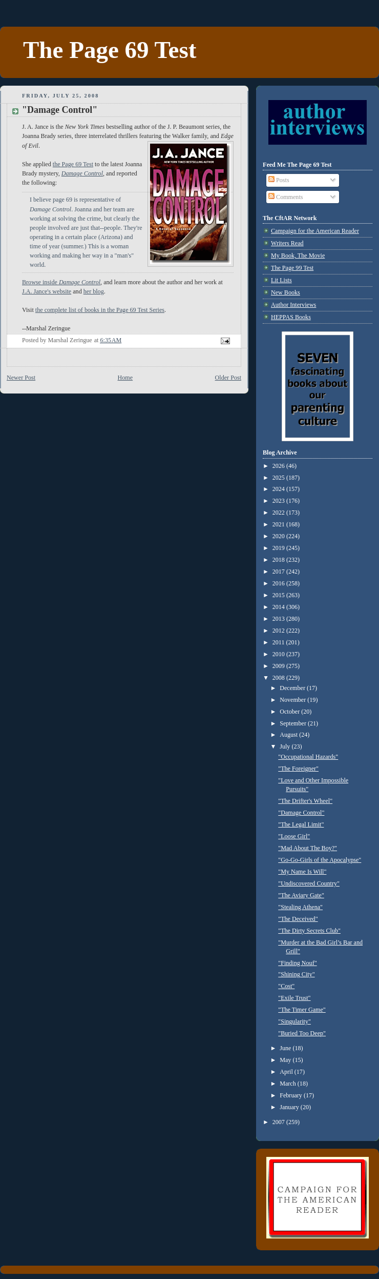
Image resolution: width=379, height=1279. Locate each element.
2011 (279, 642)
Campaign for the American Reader (315, 230)
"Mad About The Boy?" (307, 848)
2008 (279, 677)
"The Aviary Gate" (301, 895)
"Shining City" (296, 974)
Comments (285, 197)
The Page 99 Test (292, 267)
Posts (278, 180)
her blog (93, 291)
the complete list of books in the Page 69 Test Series (99, 309)
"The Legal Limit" (301, 824)
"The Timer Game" (302, 1009)
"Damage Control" (301, 812)
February (292, 1095)
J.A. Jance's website (46, 291)
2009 (279, 666)
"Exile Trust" (294, 997)
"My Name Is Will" (302, 871)
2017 (279, 571)
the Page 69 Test (73, 164)
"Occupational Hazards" (308, 756)
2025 (279, 477)
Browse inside (61, 282)
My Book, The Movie (298, 255)
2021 (279, 524)
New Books (285, 292)
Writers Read (287, 243)
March (289, 1083)
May (286, 1060)
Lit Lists (281, 280)
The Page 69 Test (109, 49)
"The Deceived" (298, 918)
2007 (279, 1122)
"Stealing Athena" (300, 907)
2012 (279, 630)
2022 (279, 512)
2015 (279, 595)
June (286, 1048)
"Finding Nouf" (297, 963)
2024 (279, 489)
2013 (279, 618)
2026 (279, 465)
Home (125, 377)
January (290, 1107)
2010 (279, 654)
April (287, 1071)
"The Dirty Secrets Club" (309, 930)
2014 (279, 607)
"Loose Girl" (294, 836)
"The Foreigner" (298, 768)
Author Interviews (293, 304)
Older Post (228, 377)
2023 (279, 500)
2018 (279, 559)
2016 (279, 583)
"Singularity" (294, 1021)
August (289, 734)
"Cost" (286, 986)
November (293, 699)
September (294, 723)
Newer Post (21, 377)
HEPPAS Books (291, 317)
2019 (279, 548)
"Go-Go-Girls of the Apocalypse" (319, 859)
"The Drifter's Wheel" (305, 800)
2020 (279, 536)
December (293, 688)
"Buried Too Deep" (302, 1033)
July (285, 746)
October (290, 711)
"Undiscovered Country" (309, 883)
